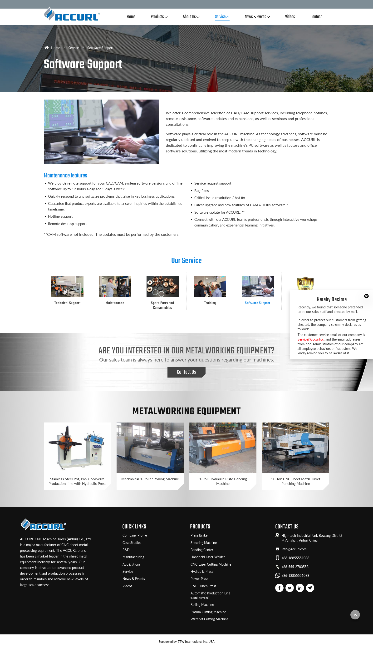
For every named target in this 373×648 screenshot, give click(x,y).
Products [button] (157, 17)
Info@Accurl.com (294, 549)
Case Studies (132, 543)
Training (210, 291)
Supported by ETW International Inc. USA (187, 641)
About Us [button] (189, 17)
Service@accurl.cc (311, 339)
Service (73, 48)
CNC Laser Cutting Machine (211, 564)
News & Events (134, 579)
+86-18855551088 (295, 558)
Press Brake (199, 535)
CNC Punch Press (203, 586)
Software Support (258, 291)
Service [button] (220, 17)
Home (131, 17)
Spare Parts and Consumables (162, 293)
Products (200, 526)
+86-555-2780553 (295, 567)
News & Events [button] (255, 17)
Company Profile (135, 535)
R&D (126, 550)
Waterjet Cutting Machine (209, 619)
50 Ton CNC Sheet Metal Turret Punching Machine (295, 481)
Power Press (199, 579)
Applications (132, 564)
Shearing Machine (204, 543)
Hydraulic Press (202, 571)
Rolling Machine (202, 605)
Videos (290, 17)
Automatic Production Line (229, 595)
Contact (316, 17)
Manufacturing (133, 557)
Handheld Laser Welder (208, 557)
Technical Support (67, 291)
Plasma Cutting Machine (208, 612)
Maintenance (115, 291)
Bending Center (202, 550)
